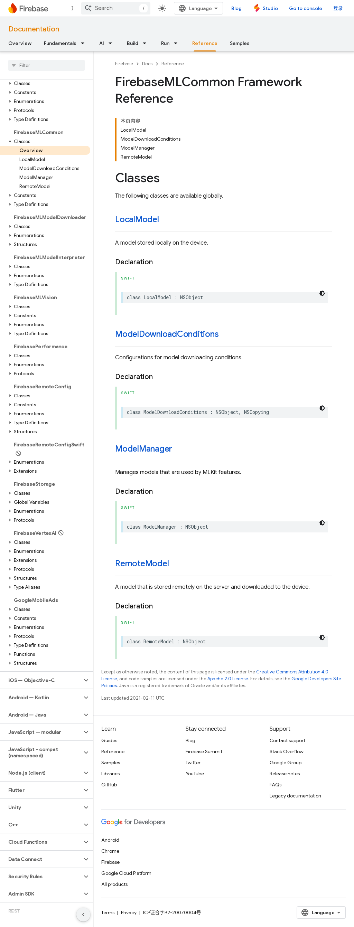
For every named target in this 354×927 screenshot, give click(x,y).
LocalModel (137, 219)
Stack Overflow (287, 751)
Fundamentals (60, 43)
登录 (338, 8)
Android (110, 840)
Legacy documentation (295, 796)
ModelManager (143, 449)
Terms (107, 912)
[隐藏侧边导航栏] (83, 914)
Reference (172, 64)
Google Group (285, 762)
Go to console (305, 8)
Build (132, 43)
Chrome (110, 851)
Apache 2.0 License (227, 679)
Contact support (287, 740)
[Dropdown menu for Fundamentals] (84, 43)
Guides (109, 740)
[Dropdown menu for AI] (112, 43)
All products (114, 884)
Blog (236, 8)
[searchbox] (46, 65)
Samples (240, 43)
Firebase (124, 64)
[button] (45, 83)
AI (101, 43)
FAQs (275, 785)
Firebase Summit (204, 751)
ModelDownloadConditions (167, 334)
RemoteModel (142, 563)
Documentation (33, 29)
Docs (147, 64)
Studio (270, 8)
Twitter (193, 762)
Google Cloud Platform (126, 873)
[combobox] (115, 8)
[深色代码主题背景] (322, 293)
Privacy (129, 912)
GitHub (109, 785)
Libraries (110, 773)
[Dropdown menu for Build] (146, 43)
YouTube (195, 773)
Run (165, 43)
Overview (19, 43)
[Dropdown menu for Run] (177, 43)
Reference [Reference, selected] (204, 43)
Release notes (285, 773)
